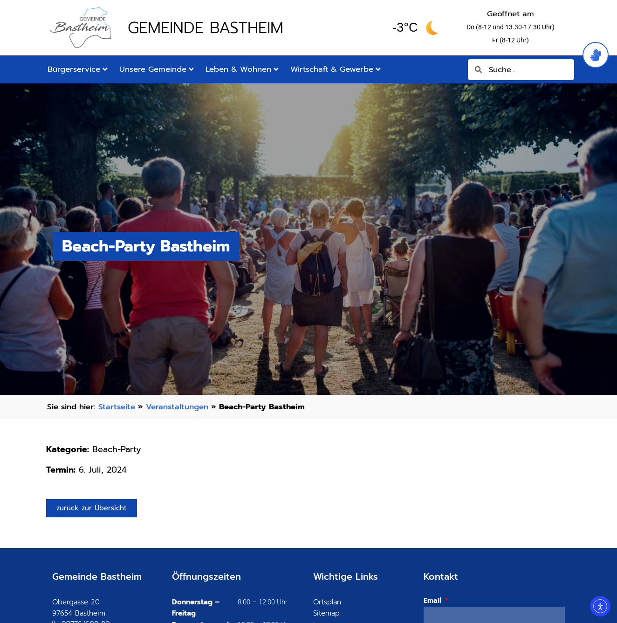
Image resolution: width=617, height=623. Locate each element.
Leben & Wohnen (242, 69)
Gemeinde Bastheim (205, 28)
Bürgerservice (78, 69)
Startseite (116, 407)
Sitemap (326, 613)
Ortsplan (327, 602)
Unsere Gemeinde (156, 69)
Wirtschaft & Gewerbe (335, 69)
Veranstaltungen (177, 407)
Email (434, 601)
